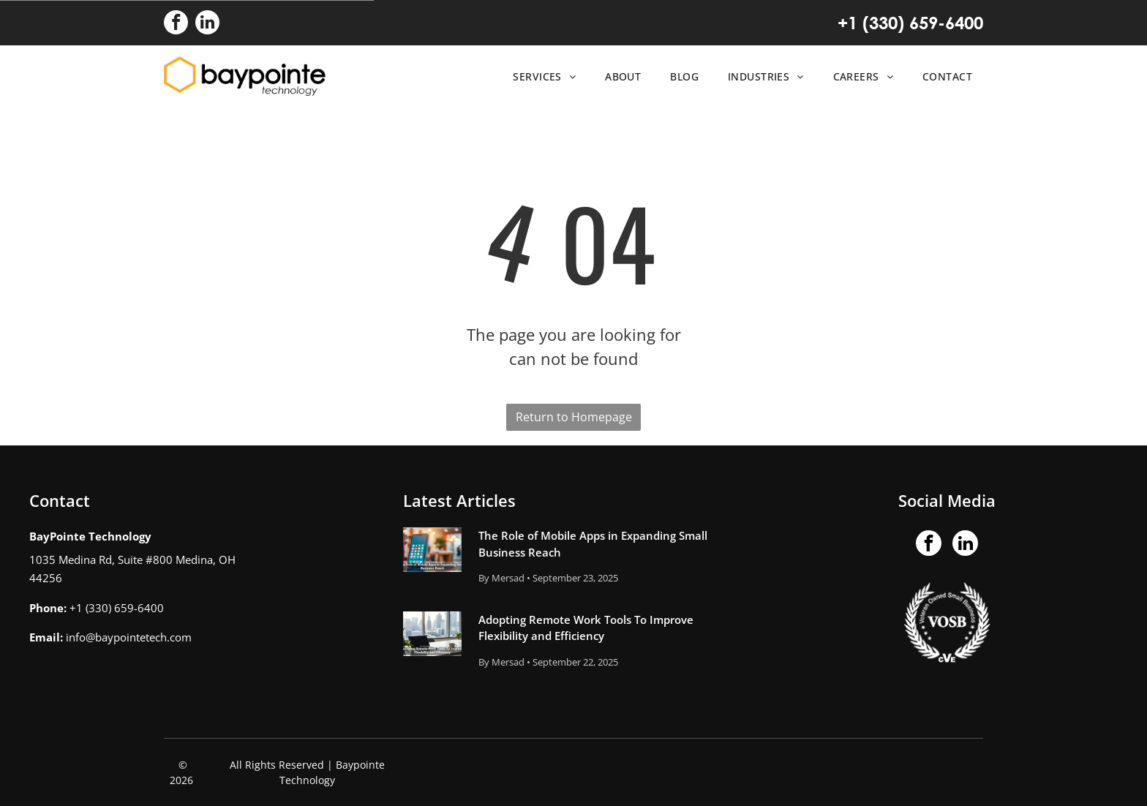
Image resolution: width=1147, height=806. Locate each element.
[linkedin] (207, 24)
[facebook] (176, 24)
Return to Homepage (574, 417)
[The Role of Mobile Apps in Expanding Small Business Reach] (432, 549)
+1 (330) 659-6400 (910, 22)
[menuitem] (540, 76)
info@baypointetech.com (129, 637)
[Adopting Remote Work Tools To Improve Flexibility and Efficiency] (432, 633)
